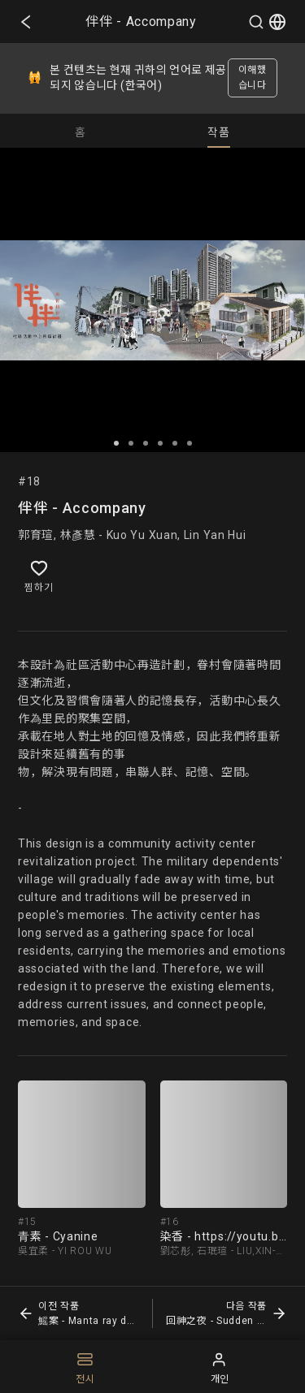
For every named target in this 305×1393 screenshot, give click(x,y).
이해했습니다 (252, 77)
